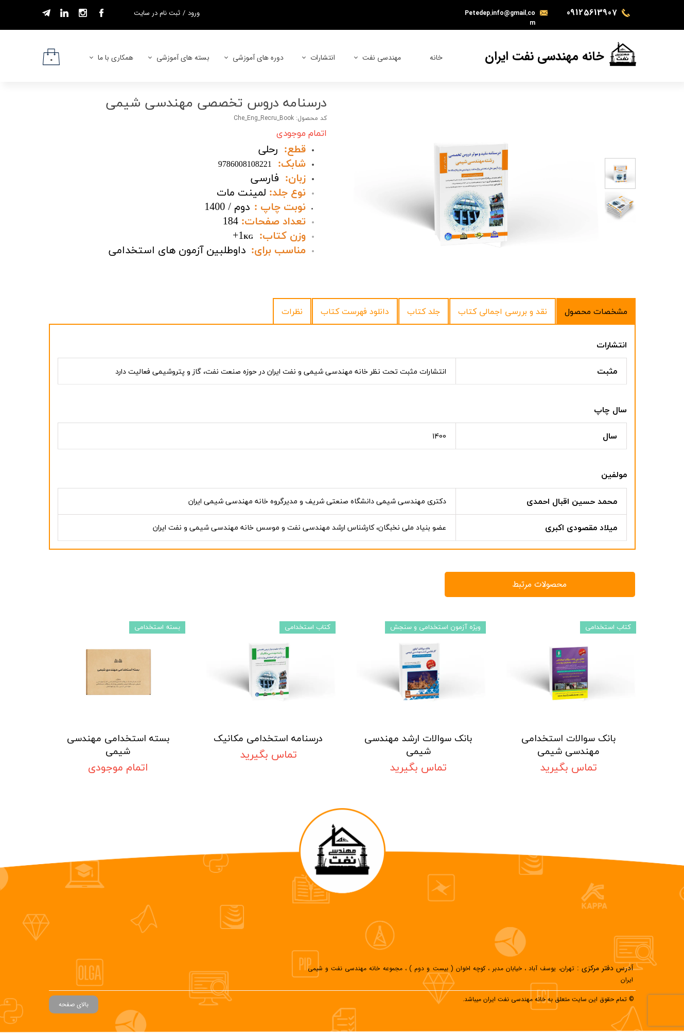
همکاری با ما (115, 57)
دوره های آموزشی (258, 57)
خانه (436, 57)
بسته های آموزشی (182, 57)
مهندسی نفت (381, 57)
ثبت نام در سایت (157, 13)
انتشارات (322, 57)
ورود (194, 13)
